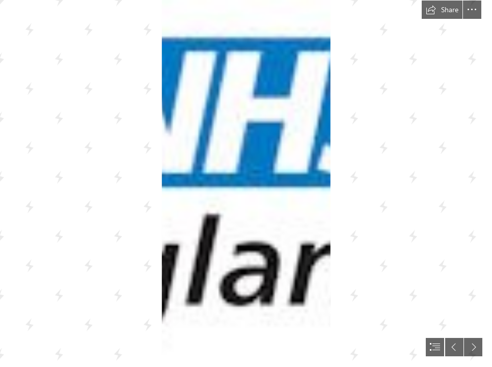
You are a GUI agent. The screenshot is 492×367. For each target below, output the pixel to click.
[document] (246, 183)
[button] (442, 10)
